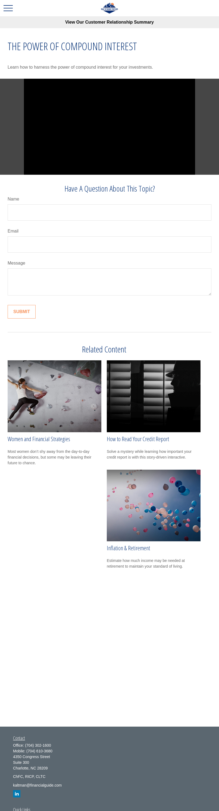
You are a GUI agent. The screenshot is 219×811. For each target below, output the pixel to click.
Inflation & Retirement (128, 548)
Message (16, 263)
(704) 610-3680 (39, 751)
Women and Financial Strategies (39, 439)
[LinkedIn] (16, 793)
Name (13, 199)
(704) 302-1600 (38, 745)
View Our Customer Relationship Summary (109, 22)
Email (13, 231)
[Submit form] (22, 312)
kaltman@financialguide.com (37, 785)
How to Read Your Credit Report (138, 439)
